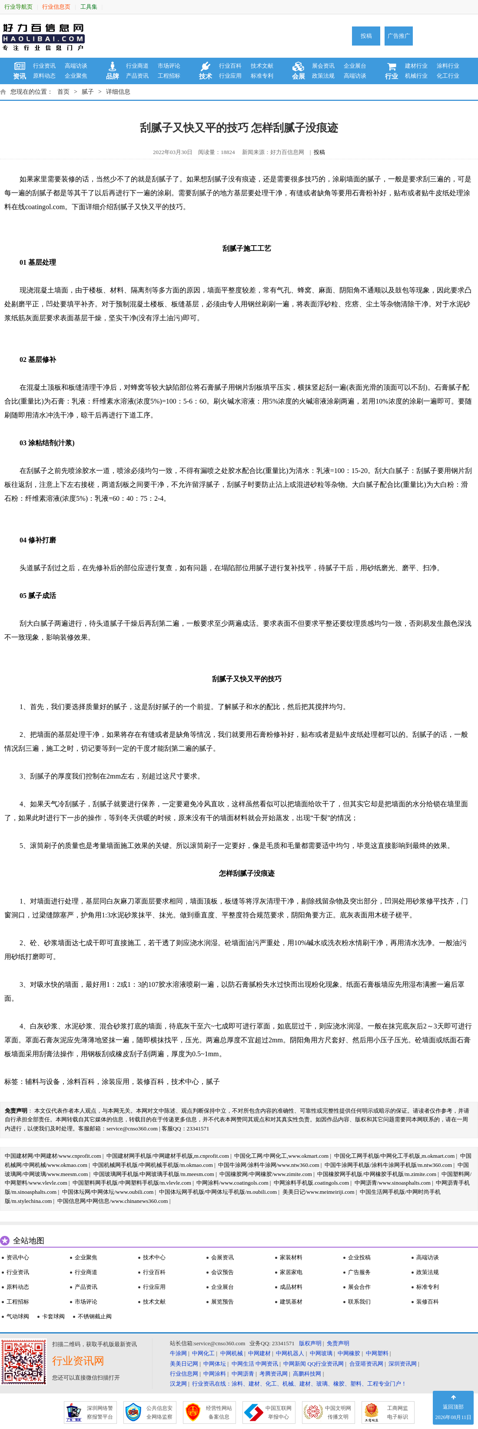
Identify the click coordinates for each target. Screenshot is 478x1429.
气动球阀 (18, 1316)
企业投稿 (359, 1257)
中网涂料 (214, 1373)
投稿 (366, 36)
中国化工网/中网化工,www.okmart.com (281, 1156)
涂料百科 (81, 1081)
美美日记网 (184, 1363)
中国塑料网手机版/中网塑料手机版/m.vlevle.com (132, 1182)
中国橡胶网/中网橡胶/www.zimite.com (265, 1174)
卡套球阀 (53, 1316)
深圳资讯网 (402, 1363)
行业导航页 (18, 6)
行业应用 (230, 75)
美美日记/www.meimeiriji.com (318, 1192)
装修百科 (150, 1081)
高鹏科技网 (307, 1373)
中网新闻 (294, 1363)
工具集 (88, 6)
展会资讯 (323, 65)
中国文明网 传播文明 (338, 1412)
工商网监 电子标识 (397, 1412)
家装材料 (291, 1257)
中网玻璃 (321, 1353)
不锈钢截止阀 (95, 1316)
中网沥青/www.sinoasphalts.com (393, 1182)
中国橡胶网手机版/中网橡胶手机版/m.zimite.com (376, 1174)
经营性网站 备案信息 (219, 1412)
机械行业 (416, 75)
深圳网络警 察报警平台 (100, 1412)
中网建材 (259, 1353)
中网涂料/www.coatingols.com (232, 1182)
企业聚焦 (76, 75)
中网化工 (203, 1353)
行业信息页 (56, 6)
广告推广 (399, 36)
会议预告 (222, 1272)
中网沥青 (243, 1373)
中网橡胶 (349, 1353)
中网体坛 (214, 1363)
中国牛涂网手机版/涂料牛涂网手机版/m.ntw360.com (388, 1165)
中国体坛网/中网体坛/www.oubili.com (108, 1192)
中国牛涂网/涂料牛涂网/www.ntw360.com (268, 1165)
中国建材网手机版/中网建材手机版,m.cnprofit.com (167, 1156)
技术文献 (262, 65)
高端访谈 (76, 65)
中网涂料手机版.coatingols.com (311, 1182)
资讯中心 (18, 1257)
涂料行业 (448, 65)
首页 (63, 92)
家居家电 (291, 1272)
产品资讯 (137, 75)
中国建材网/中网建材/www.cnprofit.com (53, 1156)
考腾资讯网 (273, 1373)
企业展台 (355, 65)
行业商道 (137, 65)
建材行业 (416, 65)
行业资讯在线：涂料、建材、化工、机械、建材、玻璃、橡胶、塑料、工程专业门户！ (299, 1383)
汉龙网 (178, 1383)
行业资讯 (44, 65)
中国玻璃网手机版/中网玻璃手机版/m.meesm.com (153, 1174)
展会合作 (359, 1287)
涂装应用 (115, 1081)
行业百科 (230, 65)
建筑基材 (291, 1301)
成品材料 (291, 1287)
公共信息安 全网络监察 (159, 1412)
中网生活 (243, 1363)
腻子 (88, 92)
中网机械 (231, 1353)
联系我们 (359, 1301)
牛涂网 (178, 1353)
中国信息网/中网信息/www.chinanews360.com (112, 1201)
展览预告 (222, 1301)
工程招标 (169, 75)
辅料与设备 (42, 1081)
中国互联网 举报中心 (279, 1412)
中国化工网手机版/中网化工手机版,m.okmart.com (394, 1156)
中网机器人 (290, 1353)
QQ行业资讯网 (326, 1363)
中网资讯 (267, 1363)
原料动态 (44, 75)
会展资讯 (222, 1257)
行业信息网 (184, 1373)
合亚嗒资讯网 (366, 1363)
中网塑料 (377, 1353)
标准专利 (262, 75)
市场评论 (169, 65)
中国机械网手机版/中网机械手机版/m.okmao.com (153, 1165)
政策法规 (323, 75)
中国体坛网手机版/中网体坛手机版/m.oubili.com (218, 1192)
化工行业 (448, 75)
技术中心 (185, 1081)
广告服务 (359, 1272)
